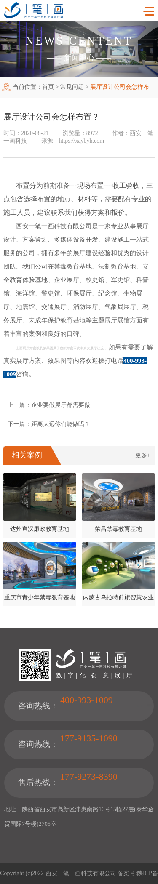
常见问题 (72, 87)
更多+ (142, 455)
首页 (48, 87)
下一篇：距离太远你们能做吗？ (49, 424)
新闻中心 (79, 57)
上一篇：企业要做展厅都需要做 (49, 405)
